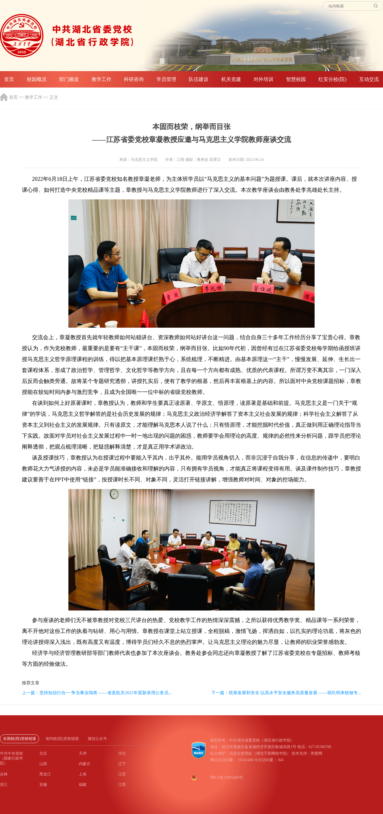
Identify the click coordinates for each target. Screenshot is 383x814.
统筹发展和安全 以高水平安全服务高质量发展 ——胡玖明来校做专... (295, 692)
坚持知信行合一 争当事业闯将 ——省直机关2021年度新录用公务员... (105, 692)
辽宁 (122, 764)
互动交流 (369, 79)
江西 (122, 785)
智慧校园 (296, 79)
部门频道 (69, 79)
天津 (82, 753)
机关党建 (231, 79)
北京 (43, 753)
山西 (43, 764)
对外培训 (263, 79)
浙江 (4, 785)
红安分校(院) (332, 79)
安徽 (43, 785)
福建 (82, 785)
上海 (82, 774)
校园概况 (37, 79)
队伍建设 (198, 79)
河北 (122, 753)
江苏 (122, 774)
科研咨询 (134, 79)
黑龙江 (45, 774)
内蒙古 (84, 764)
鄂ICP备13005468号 (226, 777)
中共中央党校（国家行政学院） (11, 758)
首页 (9, 79)
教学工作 (101, 79)
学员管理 (166, 79)
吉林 (4, 774)
